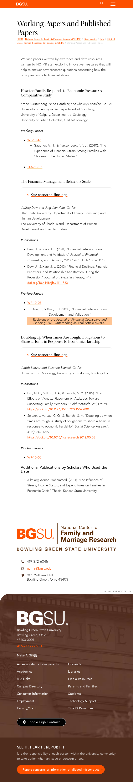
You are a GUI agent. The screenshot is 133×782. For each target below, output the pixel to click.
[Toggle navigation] (112, 4)
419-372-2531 (29, 646)
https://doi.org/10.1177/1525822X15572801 (58, 409)
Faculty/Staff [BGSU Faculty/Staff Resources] (26, 708)
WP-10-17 (34, 140)
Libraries (74, 671)
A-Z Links (23, 679)
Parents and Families (83, 686)
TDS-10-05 (34, 167)
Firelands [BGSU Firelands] (74, 664)
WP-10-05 (34, 457)
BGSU (20, 39)
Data (102, 39)
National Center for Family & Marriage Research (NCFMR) (53, 39)
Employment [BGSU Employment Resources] (25, 701)
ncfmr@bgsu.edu (39, 568)
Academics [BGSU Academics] (24, 671)
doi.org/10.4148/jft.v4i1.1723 (47, 283)
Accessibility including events (38, 664)
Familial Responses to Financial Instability (44, 42)
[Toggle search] (101, 4)
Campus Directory (29, 686)
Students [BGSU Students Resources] (74, 693)
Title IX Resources (81, 708)
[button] (55, 4)
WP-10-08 (34, 303)
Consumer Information (33, 693)
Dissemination (90, 39)
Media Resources (80, 679)
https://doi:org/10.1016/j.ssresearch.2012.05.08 (61, 437)
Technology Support (82, 701)
